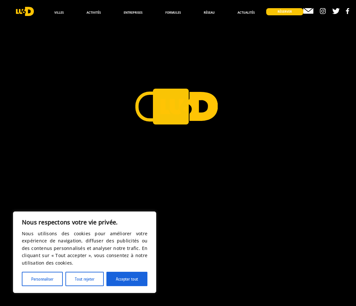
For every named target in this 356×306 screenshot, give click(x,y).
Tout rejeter (84, 279)
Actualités (246, 12)
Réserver (285, 11)
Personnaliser (42, 279)
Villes (59, 12)
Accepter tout (127, 279)
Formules (173, 12)
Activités (94, 12)
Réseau (209, 12)
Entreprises (133, 12)
